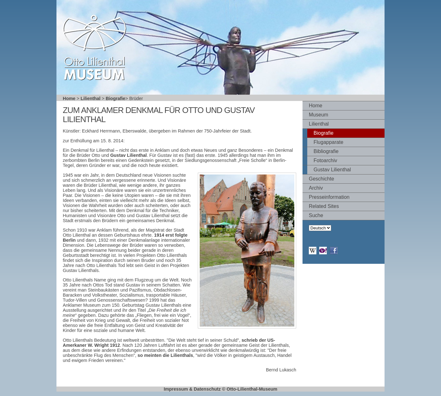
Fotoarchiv (325, 160)
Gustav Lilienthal (332, 169)
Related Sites (324, 206)
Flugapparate (328, 142)
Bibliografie (326, 151)
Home (69, 98)
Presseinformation (329, 197)
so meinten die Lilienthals (165, 355)
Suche (316, 215)
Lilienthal (90, 98)
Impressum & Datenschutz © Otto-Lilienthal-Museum (220, 389)
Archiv (316, 188)
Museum (318, 114)
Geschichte (321, 178)
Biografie (115, 98)
